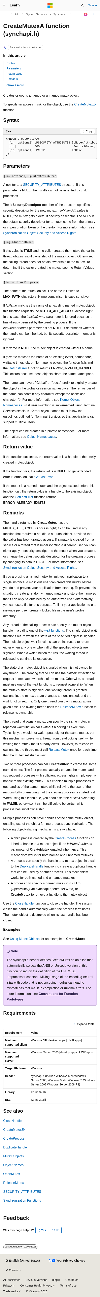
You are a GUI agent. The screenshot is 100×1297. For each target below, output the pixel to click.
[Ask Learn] (86, 14)
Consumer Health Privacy (36, 1285)
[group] (50, 147)
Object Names (13, 1165)
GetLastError (18, 368)
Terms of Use (68, 1285)
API (17, 14)
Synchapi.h (60, 14)
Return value (14, 73)
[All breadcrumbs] (6, 14)
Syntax (10, 63)
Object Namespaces (41, 436)
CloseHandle (24, 903)
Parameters (13, 68)
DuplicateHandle (31, 866)
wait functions (54, 630)
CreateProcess (65, 838)
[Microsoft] (50, 5)
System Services (36, 14)
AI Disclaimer (11, 1280)
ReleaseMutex (70, 707)
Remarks (12, 79)
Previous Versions (36, 1280)
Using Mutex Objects (25, 939)
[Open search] (82, 5)
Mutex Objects (13, 1156)
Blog (55, 1280)
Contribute (71, 1280)
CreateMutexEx (85, 104)
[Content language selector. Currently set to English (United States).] (22, 1261)
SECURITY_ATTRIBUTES (42, 184)
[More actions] (93, 14)
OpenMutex (11, 1174)
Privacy (7, 1285)
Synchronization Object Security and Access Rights (39, 233)
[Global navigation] (4, 5)
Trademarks (10, 1291)
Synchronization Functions (22, 1200)
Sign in (92, 5)
